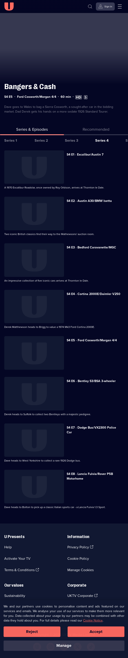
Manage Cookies (80, 570)
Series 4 (102, 140)
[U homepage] (9, 6)
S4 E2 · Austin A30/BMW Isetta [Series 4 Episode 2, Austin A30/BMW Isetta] (89, 201)
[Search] (90, 6)
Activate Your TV (17, 558)
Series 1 (10, 140)
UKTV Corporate (80, 595)
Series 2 (41, 140)
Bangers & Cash (30, 86)
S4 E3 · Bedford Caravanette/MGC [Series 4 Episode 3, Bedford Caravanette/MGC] (91, 247)
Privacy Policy (78, 547)
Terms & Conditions (19, 570)
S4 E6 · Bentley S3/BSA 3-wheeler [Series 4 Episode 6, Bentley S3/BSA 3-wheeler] (91, 381)
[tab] (96, 130)
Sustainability (14, 595)
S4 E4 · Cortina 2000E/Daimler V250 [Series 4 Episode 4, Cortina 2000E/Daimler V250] (93, 294)
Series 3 (71, 140)
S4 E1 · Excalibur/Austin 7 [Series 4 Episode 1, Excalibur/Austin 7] (85, 154)
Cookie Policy (78, 558)
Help (8, 547)
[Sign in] (105, 6)
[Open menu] (120, 6)
